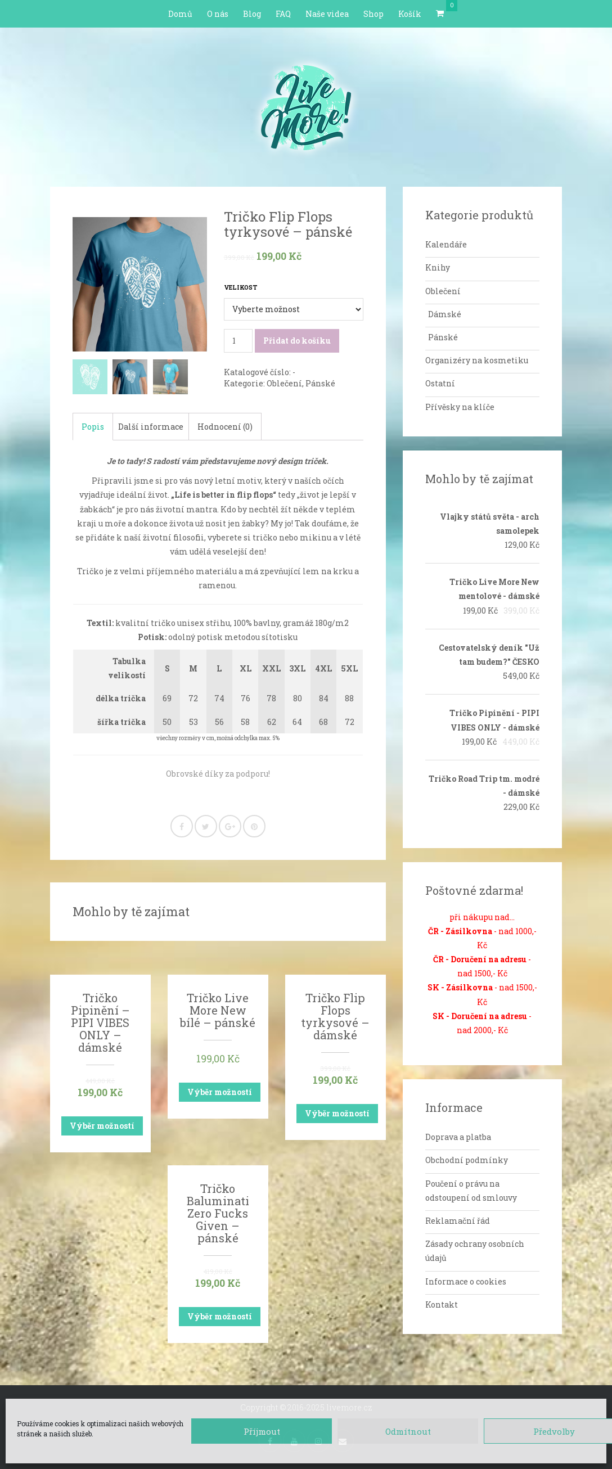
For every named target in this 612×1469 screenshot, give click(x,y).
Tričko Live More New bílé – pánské (217, 1010)
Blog (252, 13)
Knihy (437, 267)
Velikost (241, 287)
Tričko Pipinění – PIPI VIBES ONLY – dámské (100, 1022)
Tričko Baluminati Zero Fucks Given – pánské (218, 1213)
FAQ (283, 13)
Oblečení (284, 383)
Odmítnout (408, 1431)
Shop (373, 13)
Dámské (444, 314)
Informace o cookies (465, 1281)
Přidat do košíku (297, 340)
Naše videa (327, 13)
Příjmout (262, 1431)
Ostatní (440, 383)
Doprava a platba (458, 1137)
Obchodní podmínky (466, 1160)
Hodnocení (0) (225, 426)
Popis (93, 426)
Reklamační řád (457, 1220)
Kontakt (441, 1304)
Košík (409, 13)
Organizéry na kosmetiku (476, 360)
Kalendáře (446, 244)
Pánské (320, 383)
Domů (180, 13)
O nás (217, 13)
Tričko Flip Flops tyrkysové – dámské (335, 1016)
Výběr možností (102, 1125)
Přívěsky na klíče (459, 407)
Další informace (150, 426)
